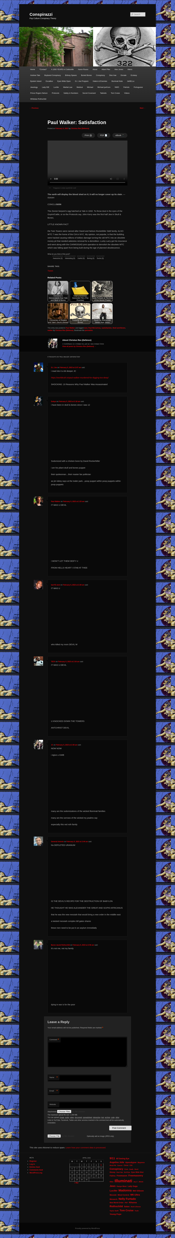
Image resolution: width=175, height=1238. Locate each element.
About (95, 69)
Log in (32, 1164)
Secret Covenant (89, 93)
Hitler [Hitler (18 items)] (111, 1182)
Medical (80, 87)
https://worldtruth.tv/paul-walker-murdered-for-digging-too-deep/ (80, 377)
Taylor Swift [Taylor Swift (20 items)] (114, 1211)
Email (53, 1091)
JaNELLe (130, 81)
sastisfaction (107, 328)
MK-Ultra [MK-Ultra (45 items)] (135, 1194)
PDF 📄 (103, 135)
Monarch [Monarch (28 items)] (113, 1199)
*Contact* (43, 69)
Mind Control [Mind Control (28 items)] (123, 1195)
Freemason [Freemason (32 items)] (122, 1176)
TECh (53, 662)
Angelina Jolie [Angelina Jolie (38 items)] (117, 1162)
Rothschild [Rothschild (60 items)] (116, 1206)
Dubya (53, 401)
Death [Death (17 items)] (131, 1169)
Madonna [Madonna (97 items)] (125, 1190)
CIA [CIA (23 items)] (130, 1165)
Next (142, 108)
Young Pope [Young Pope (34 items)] (115, 1214)
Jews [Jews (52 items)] (113, 1186)
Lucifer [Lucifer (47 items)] (113, 1190)
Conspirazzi (41, 14)
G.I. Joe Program (81, 81)
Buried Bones (86, 75)
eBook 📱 (119, 135)
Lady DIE (45, 87)
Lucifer (56, 87)
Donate (123, 75)
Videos (127, 93)
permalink (89, 330)
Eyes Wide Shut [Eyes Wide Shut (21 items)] (137, 1172)
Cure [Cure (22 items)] (126, 1169)
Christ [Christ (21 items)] (126, 1165)
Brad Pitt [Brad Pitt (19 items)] (113, 1165)
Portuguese (138, 87)
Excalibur (49, 81)
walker (50, 330)
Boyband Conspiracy (52, 75)
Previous (34, 108)
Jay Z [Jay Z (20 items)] (135, 1182)
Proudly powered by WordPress (87, 1228)
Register (33, 1161)
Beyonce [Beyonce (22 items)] (141, 1162)
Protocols (55, 93)
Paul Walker (70, 328)
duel (86, 328)
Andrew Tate (35, 75)
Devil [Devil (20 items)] (136, 1169)
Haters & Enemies (100, 81)
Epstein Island (35, 81)
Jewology (34, 87)
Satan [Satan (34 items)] (127, 1206)
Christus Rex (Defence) (80, 128)
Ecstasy (134, 75)
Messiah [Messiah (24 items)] (113, 1195)
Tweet (50, 271)
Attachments (52, 1112)
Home (32, 69)
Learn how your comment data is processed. (86, 1147)
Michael (90, 87)
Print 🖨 (88, 135)
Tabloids (103, 93)
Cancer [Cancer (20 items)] (119, 1165)
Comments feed (36, 1170)
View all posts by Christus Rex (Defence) (79, 346)
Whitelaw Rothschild (38, 99)
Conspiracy (100, 75)
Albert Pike (106, 69)
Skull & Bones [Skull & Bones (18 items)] (136, 1206)
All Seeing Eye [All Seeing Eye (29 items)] (122, 1158)
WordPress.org (36, 1173)
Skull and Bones (119, 328)
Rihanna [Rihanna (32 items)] (133, 1202)
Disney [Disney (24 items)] (112, 1172)
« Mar (76, 1183)
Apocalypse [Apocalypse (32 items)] (130, 1162)
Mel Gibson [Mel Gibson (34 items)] (138, 1191)
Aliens (129, 69)
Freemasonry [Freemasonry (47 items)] (135, 1175)
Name (53, 1078)
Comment (54, 1040)
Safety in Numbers (71, 93)
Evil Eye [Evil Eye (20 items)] (127, 1172)
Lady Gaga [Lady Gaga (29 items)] (133, 1186)
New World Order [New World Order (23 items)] (117, 1203)
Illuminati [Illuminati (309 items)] (123, 1181)
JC (52, 745)
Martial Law (67, 87)
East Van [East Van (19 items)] (119, 1172)
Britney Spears (71, 75)
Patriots (126, 87)
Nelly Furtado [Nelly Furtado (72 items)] (127, 1198)
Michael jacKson (103, 87)
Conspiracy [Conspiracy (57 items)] (116, 1168)
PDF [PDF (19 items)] (126, 1202)
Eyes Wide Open (64, 81)
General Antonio (57, 842)
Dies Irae (112, 75)
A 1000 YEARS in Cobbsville (62, 69)
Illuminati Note (117, 81)
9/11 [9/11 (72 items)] (112, 1158)
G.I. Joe (54, 367)
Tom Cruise (115, 93)
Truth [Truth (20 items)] (137, 1211)
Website (52, 1104)
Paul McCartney (94, 328)
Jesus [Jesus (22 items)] (140, 1182)
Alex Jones (118, 69)
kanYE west (55, 585)
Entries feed (35, 1167)
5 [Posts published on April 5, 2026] (101, 1165)
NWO (117, 87)
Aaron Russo (83, 69)
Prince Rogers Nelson (38, 93)
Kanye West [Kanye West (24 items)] (121, 1186)
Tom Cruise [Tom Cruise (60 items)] (127, 1210)
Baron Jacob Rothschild (60, 945)
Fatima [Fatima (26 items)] (113, 1176)
